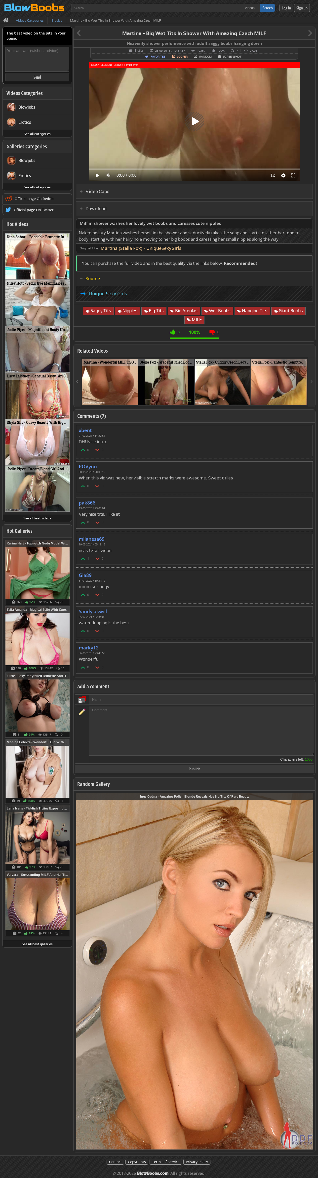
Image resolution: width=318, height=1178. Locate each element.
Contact (115, 1161)
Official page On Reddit (34, 198)
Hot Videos (17, 224)
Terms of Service (166, 1161)
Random (205, 56)
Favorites (158, 56)
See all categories (37, 134)
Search (267, 8)
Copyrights (137, 1161)
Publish (194, 769)
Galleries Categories (26, 146)
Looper (182, 56)
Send (37, 77)
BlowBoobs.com (152, 1173)
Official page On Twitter (34, 209)
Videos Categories (24, 93)
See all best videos (37, 518)
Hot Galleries (19, 530)
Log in (286, 8)
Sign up (302, 8)
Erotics (139, 50)
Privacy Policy (197, 1161)
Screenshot (232, 56)
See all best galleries (37, 944)
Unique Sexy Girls (108, 294)
